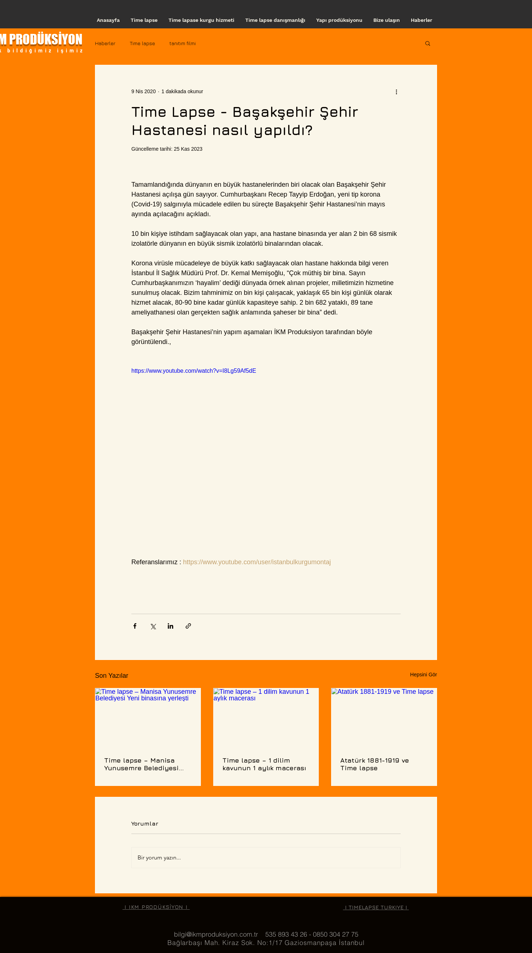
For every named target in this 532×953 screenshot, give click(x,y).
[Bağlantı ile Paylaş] (188, 625)
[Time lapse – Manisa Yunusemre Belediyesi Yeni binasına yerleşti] (148, 717)
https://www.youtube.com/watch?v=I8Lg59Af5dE (193, 371)
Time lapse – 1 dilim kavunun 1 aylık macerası (264, 764)
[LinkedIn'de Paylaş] (170, 625)
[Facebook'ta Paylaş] (134, 625)
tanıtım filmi (183, 43)
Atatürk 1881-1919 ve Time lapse (374, 764)
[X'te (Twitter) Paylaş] (152, 625)
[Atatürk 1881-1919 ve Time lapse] (384, 717)
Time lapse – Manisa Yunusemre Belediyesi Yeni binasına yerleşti (141, 764)
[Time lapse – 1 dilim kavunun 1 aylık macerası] (266, 717)
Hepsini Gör (423, 674)
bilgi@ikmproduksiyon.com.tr (216, 934)
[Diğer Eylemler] (396, 91)
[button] (427, 43)
